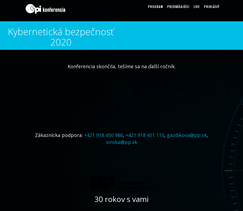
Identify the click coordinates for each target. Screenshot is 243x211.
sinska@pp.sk (121, 142)
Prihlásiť (212, 7)
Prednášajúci (178, 7)
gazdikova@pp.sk (187, 135)
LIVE (197, 7)
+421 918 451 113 (145, 135)
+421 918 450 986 (103, 135)
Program (155, 7)
